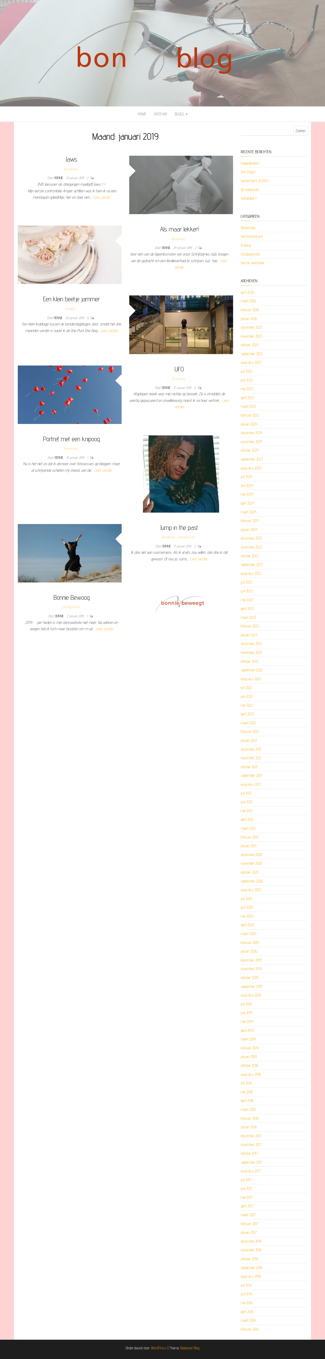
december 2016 (251, 1241)
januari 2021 (248, 845)
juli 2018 (246, 1083)
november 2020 (251, 863)
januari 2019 (249, 1056)
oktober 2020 (249, 872)
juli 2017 (246, 1179)
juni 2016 (247, 1293)
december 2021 (251, 749)
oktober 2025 (249, 344)
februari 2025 (250, 415)
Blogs (181, 114)
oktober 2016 (249, 1258)
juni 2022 (247, 696)
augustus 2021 (251, 784)
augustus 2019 (251, 995)
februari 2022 (250, 731)
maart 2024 (248, 512)
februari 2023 (250, 626)
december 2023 (251, 538)
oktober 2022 (249, 661)
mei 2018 (247, 1091)
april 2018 (247, 1100)
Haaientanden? (250, 163)
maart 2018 (248, 1109)
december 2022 (251, 643)
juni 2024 (247, 485)
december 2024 (251, 432)
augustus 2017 (251, 1170)
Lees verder (101, 197)
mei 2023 (247, 599)
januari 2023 (249, 635)
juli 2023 (246, 582)
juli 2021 (246, 793)
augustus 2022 (251, 678)
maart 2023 (248, 617)
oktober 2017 (249, 1153)
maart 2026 (248, 300)
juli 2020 (246, 898)
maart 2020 (248, 933)
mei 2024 (247, 494)
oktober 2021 (249, 766)
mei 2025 (247, 388)
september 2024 (252, 459)
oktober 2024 (249, 450)
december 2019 (251, 960)
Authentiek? (249, 198)
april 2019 (247, 1030)
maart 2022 (248, 722)
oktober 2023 (249, 556)
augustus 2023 (251, 573)
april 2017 (247, 1206)
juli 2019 (246, 1004)
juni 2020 (247, 907)
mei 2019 (247, 1021)
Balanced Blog (190, 1348)
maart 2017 (248, 1214)
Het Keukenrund (252, 236)
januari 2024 (249, 529)
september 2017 (251, 1162)
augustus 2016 (251, 1276)
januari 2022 (249, 740)
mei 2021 (246, 810)
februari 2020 (250, 942)
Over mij (160, 114)
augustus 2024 (251, 468)
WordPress (159, 1348)
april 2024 (247, 503)
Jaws (71, 159)
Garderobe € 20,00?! (254, 180)
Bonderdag (70, 169)
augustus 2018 (251, 1074)
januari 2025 (249, 424)
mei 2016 (247, 1302)
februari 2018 (249, 1118)
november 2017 (251, 1144)
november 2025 (251, 336)
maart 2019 (248, 1039)
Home (142, 114)
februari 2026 (250, 309)
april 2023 (247, 608)
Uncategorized (186, 537)
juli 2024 (246, 476)
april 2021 (247, 819)
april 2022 (247, 714)
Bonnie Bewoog (72, 597)
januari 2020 (249, 951)
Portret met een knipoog (71, 439)
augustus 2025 (251, 362)
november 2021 (251, 757)
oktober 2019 (249, 977)
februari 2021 (249, 837)
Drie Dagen (248, 171)
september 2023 (252, 564)
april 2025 (247, 397)
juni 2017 (246, 1188)
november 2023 (251, 547)
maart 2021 (248, 828)
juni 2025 (247, 380)
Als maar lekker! (179, 229)
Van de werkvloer (253, 262)
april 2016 (247, 1311)
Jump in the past (179, 527)
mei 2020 (247, 916)
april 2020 (247, 924)
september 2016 (252, 1267)
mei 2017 (247, 1197)
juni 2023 (247, 591)
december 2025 (251, 327)
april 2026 (247, 292)
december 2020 (251, 854)
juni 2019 (246, 1012)
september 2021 (251, 775)
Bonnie (59, 178)
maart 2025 (248, 406)
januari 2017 (249, 1232)
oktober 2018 (249, 1065)
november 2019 (251, 968)
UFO (179, 369)
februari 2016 (250, 1329)
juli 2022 (246, 687)
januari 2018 (249, 1127)
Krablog (70, 309)
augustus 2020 (251, 889)
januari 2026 (249, 318)
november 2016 (251, 1249)
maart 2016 (248, 1320)
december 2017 (251, 1135)
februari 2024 (250, 520)
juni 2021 (246, 801)
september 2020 (252, 881)
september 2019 (251, 986)
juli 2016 (246, 1285)
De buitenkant (250, 189)
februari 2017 (249, 1223)
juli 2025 (246, 371)
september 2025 (252, 353)
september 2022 (252, 670)
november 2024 (251, 441)
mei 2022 (247, 705)
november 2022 (251, 652)
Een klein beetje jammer (71, 299)
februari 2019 (249, 1048)
